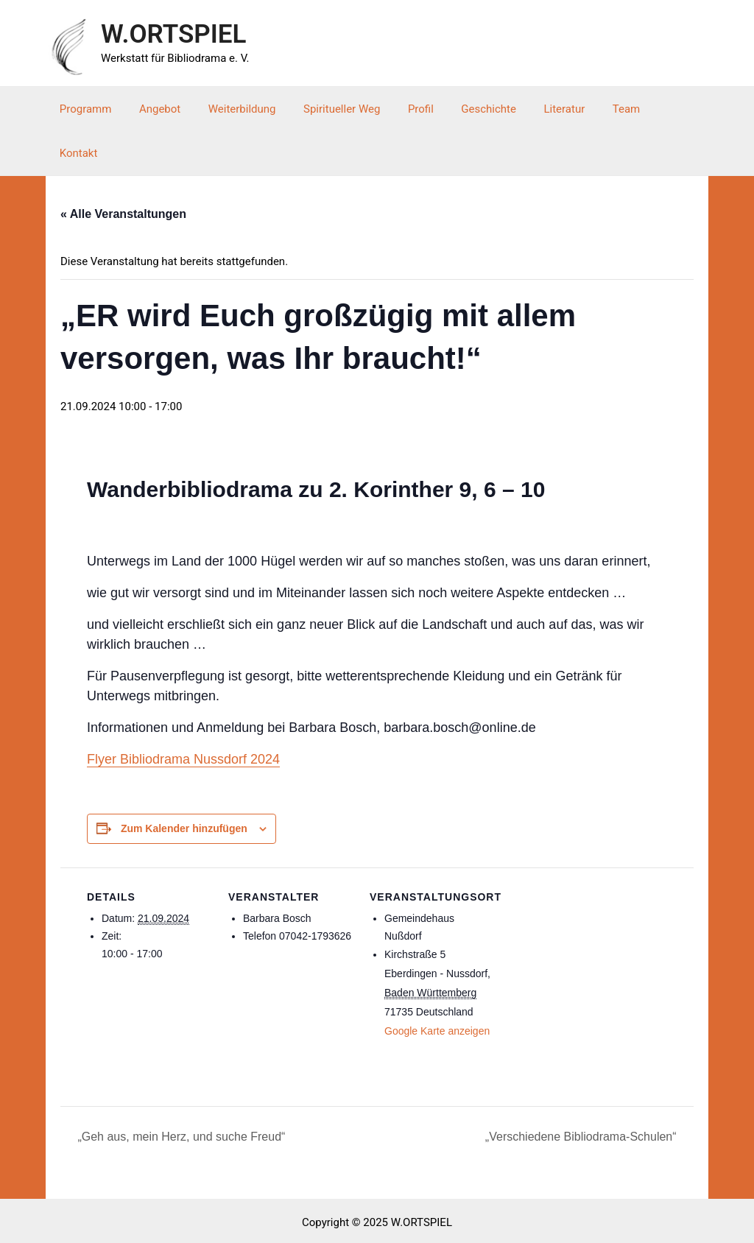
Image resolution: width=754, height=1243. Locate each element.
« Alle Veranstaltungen (123, 169)
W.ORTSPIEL (173, 34)
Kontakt (659, 109)
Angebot (170, 109)
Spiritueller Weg (341, 109)
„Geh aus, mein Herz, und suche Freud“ (179, 1092)
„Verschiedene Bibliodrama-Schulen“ (582, 1092)
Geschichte (477, 109)
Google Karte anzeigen (437, 987)
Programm (102, 109)
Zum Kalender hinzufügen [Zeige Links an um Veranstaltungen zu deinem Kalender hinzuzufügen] (184, 784)
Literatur (547, 109)
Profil (415, 109)
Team (605, 109)
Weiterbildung (247, 109)
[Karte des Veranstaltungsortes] (588, 924)
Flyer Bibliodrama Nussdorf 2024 (183, 715)
